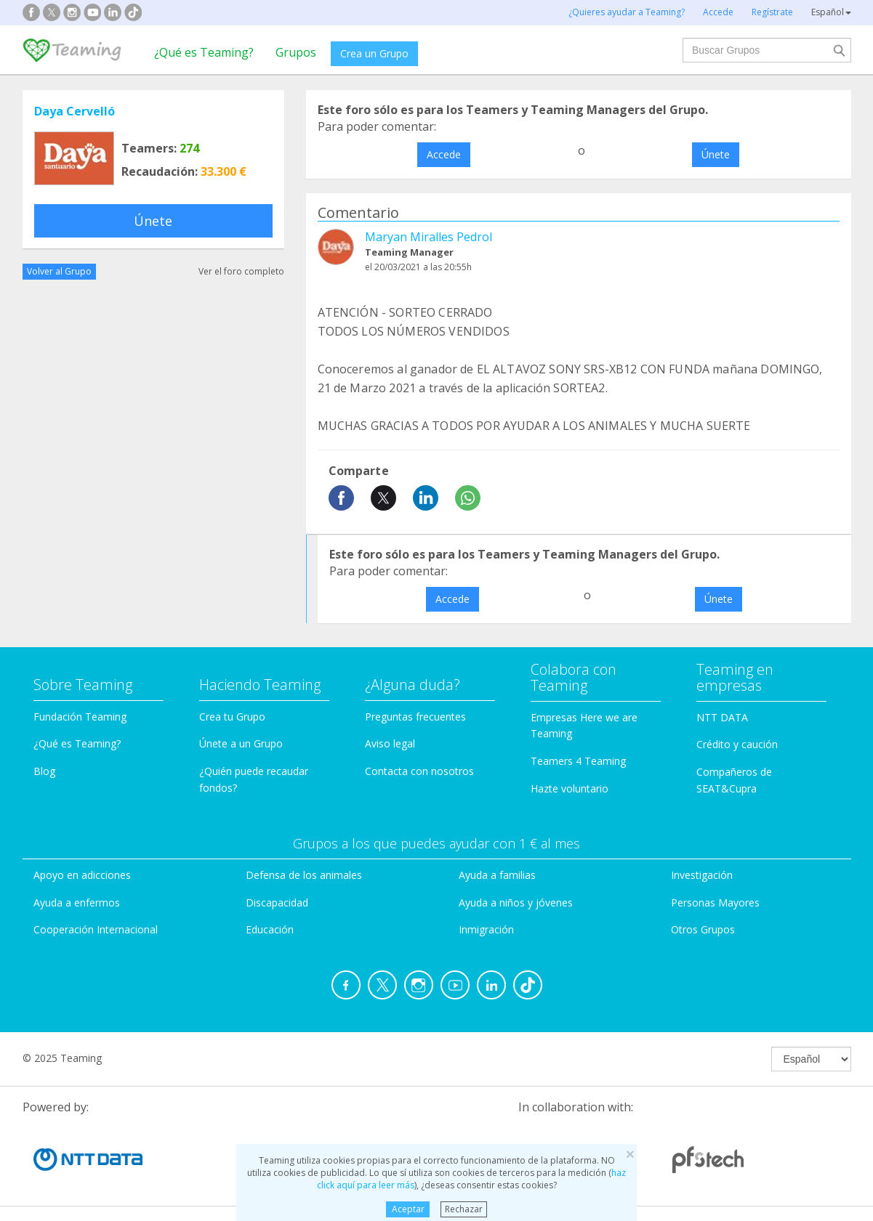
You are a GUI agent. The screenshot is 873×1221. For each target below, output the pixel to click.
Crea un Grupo (374, 53)
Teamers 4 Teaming (578, 761)
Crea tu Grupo (232, 716)
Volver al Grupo (59, 271)
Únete (153, 221)
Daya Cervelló (74, 111)
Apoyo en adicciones (82, 875)
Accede (444, 154)
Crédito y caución (737, 744)
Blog (44, 771)
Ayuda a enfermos (76, 902)
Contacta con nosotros (419, 771)
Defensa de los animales (304, 875)
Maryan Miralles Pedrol (428, 237)
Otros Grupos (703, 929)
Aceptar (408, 1209)
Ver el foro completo (241, 271)
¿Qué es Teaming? (204, 52)
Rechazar (464, 1209)
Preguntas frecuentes (415, 716)
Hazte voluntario (569, 788)
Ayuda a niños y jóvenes (516, 902)
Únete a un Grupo (241, 743)
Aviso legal (390, 743)
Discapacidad (277, 902)
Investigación (702, 875)
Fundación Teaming (79, 716)
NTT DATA (722, 717)
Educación (270, 929)
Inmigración (486, 929)
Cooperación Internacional (95, 929)
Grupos (295, 52)
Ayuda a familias (497, 875)
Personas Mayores (715, 902)
